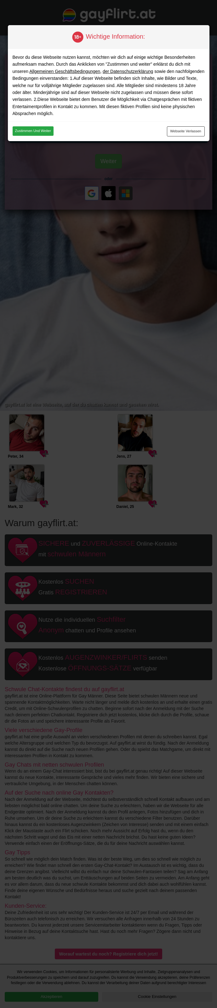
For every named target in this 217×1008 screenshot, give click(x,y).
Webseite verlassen (185, 131)
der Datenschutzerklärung (128, 71)
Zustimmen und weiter (33, 131)
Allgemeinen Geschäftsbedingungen (64, 71)
